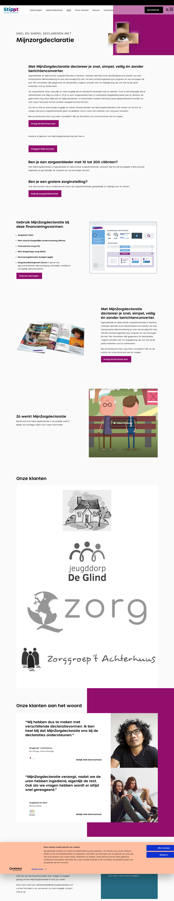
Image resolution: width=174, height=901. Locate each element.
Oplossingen (36, 11)
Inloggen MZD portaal (42, 151)
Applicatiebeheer (54, 11)
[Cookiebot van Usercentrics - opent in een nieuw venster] (15, 896)
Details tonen (37, 896)
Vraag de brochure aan (43, 125)
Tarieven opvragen (29, 278)
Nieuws (96, 11)
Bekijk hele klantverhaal (88, 761)
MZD (69, 11)
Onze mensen (82, 11)
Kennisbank (152, 11)
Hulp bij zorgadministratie (44, 196)
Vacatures (163, 2)
